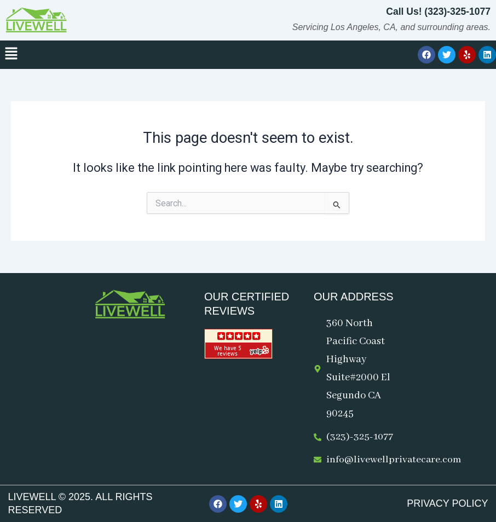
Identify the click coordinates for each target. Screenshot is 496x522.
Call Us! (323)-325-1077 (437, 11)
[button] (11, 55)
